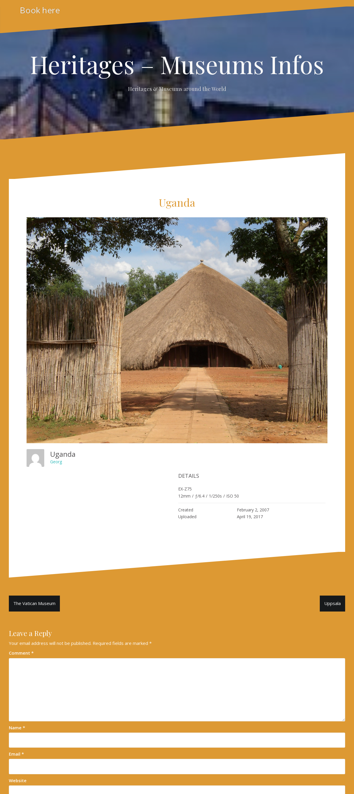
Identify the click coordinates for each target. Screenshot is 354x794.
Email (16, 754)
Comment (21, 653)
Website (18, 780)
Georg (56, 461)
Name (17, 728)
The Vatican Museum (34, 603)
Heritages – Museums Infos (177, 64)
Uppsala (332, 603)
